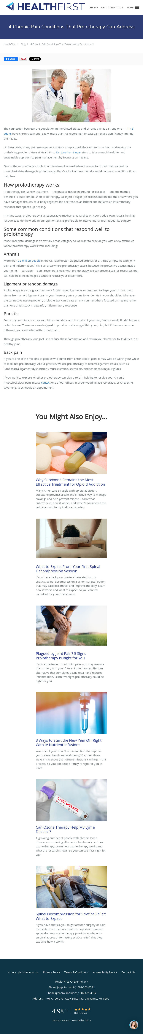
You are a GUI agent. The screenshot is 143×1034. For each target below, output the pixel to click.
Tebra (88, 1020)
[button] (137, 7)
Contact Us (128, 972)
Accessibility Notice (105, 972)
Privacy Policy (51, 972)
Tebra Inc (33, 972)
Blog (23, 44)
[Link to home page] (59, 6)
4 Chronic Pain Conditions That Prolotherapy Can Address (62, 44)
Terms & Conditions (76, 972)
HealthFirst (9, 44)
